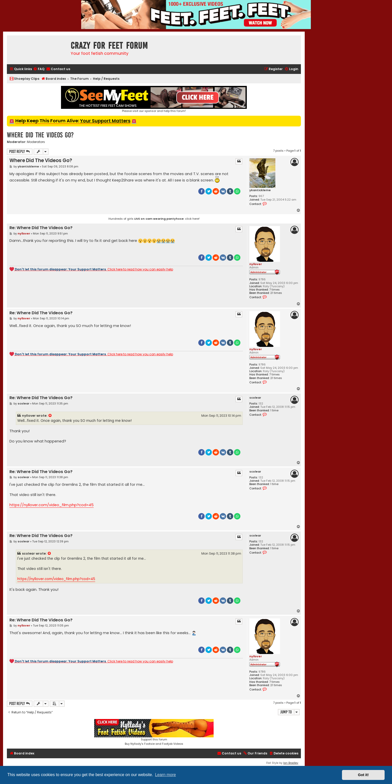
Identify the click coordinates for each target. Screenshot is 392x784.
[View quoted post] (50, 415)
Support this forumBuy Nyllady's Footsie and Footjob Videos (154, 732)
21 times (276, 293)
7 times (274, 289)
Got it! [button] (363, 775)
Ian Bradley (290, 763)
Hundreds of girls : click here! (154, 219)
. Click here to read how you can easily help (91, 269)
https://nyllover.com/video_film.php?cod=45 (51, 504)
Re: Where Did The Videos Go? (40, 228)
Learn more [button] (165, 775)
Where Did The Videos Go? (40, 135)
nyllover (255, 264)
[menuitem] (38, 69)
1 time (274, 410)
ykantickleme (260, 190)
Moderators (36, 142)
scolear (255, 397)
